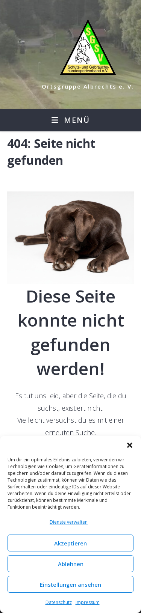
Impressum (88, 602)
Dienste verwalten (69, 522)
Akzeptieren (70, 543)
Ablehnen (70, 564)
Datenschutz (58, 602)
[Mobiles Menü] (71, 120)
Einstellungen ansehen (70, 584)
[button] (129, 445)
